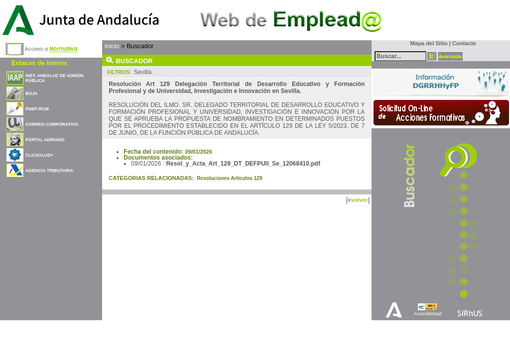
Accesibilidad (428, 313)
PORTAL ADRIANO (45, 139)
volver (359, 199)
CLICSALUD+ (39, 155)
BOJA (31, 93)
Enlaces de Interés (39, 63)
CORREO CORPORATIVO (51, 124)
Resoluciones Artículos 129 (229, 178)
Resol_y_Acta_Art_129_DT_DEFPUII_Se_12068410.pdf (243, 163)
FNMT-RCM (37, 108)
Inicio (112, 46)
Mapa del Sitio (426, 43)
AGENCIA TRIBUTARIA (49, 170)
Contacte (464, 43)
